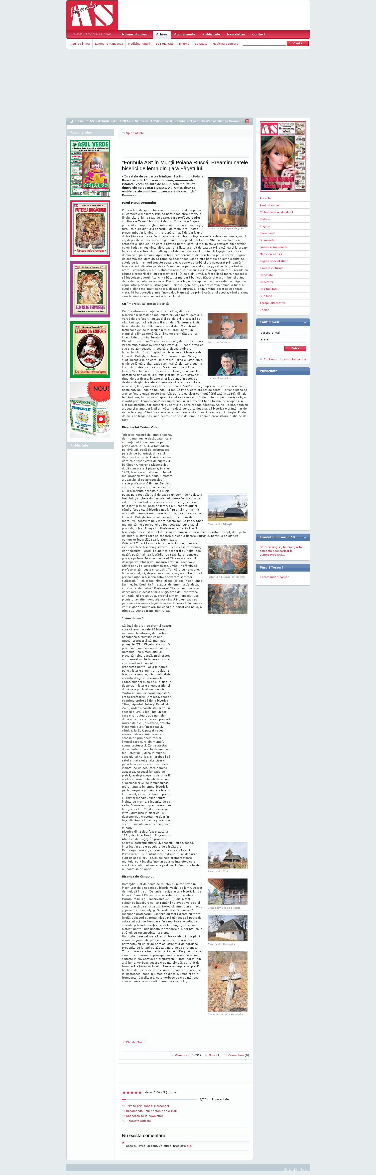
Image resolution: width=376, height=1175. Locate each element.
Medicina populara (225, 43)
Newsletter (236, 34)
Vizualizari (188, 1055)
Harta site (291, 1169)
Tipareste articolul (138, 1120)
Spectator (266, 282)
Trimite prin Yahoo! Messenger (147, 1105)
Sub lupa (266, 295)
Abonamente (184, 34)
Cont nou (270, 359)
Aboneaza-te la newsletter (144, 1115)
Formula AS (84, 121)
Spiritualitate (165, 43)
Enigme (184, 43)
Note (215, 1055)
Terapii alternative (273, 302)
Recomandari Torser (274, 577)
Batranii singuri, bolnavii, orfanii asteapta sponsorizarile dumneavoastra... (282, 550)
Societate (266, 275)
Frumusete (267, 240)
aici (189, 1145)
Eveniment (267, 233)
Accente (265, 198)
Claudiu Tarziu (136, 1042)
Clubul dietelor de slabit (276, 212)
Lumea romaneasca (109, 43)
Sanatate (201, 43)
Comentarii (238, 1055)
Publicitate (211, 34)
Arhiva (161, 34)
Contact (258, 34)
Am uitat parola (295, 359)
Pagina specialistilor (274, 261)
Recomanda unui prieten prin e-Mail (151, 1110)
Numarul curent (135, 34)
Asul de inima (80, 43)
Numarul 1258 (147, 121)
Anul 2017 (122, 121)
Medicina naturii (139, 43)
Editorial (265, 219)
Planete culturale (271, 268)
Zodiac (264, 309)
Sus (303, 1169)
